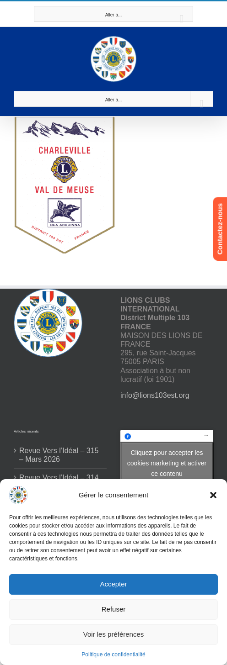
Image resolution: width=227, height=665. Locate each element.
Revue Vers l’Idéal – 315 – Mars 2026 (58, 455)
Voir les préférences (113, 634)
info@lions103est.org (154, 395)
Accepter (113, 584)
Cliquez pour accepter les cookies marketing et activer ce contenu (167, 463)
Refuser (114, 609)
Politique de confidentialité (113, 654)
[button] (213, 495)
